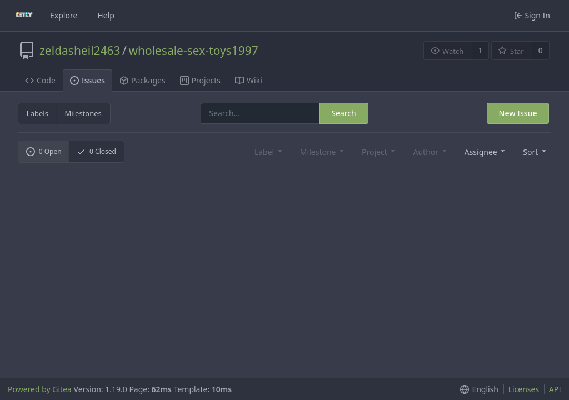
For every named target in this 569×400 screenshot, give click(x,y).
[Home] (24, 15)
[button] (533, 151)
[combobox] (484, 151)
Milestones (83, 113)
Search (343, 113)
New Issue (518, 113)
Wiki (248, 80)
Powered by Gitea (40, 389)
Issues (87, 80)
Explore (63, 15)
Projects (200, 80)
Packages (142, 80)
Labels (37, 113)
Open (44, 151)
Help (105, 15)
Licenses (524, 389)
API (555, 389)
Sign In (532, 15)
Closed (96, 151)
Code (40, 80)
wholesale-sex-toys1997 (193, 50)
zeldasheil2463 (80, 50)
